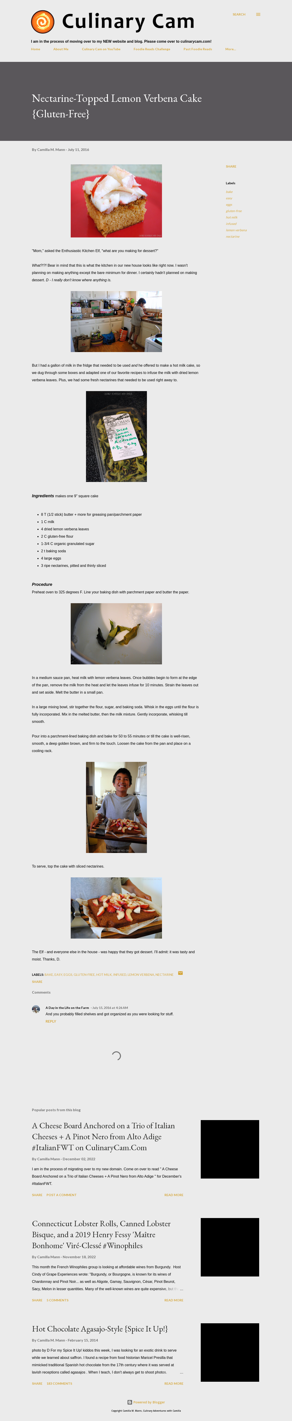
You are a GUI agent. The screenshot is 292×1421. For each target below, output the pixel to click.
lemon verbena (236, 230)
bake (229, 192)
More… (230, 49)
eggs (229, 204)
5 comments (57, 1300)
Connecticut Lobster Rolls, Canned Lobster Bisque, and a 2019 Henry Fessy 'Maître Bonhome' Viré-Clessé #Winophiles (101, 1234)
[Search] (239, 14)
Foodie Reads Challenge (152, 49)
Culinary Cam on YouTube (101, 49)
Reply (51, 1021)
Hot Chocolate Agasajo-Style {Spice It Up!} (100, 1328)
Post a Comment (62, 1195)
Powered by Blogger (146, 1402)
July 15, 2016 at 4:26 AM (110, 1008)
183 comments (59, 1383)
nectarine (232, 236)
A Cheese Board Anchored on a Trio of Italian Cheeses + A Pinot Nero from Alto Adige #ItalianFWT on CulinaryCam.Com (103, 1136)
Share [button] (231, 166)
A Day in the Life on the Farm (67, 1008)
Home (35, 49)
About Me (60, 49)
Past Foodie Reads (198, 49)
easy (229, 198)
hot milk (231, 217)
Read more (173, 1195)
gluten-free (234, 211)
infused (231, 224)
